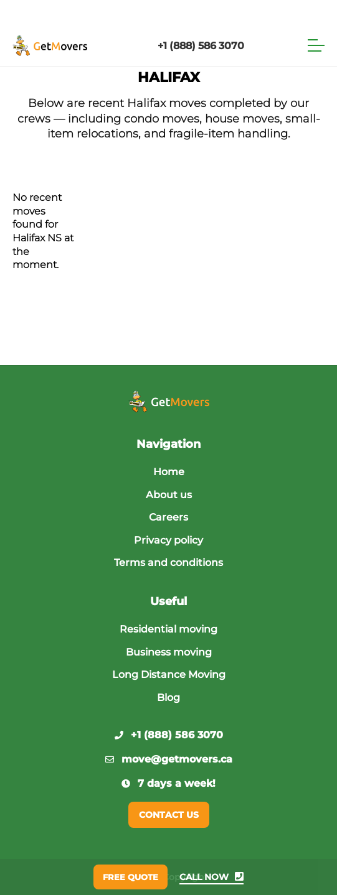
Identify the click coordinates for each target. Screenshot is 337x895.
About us (169, 495)
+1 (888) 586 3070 (201, 46)
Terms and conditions (168, 562)
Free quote (130, 877)
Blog (168, 697)
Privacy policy (168, 540)
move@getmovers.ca (168, 759)
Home (168, 472)
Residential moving (168, 629)
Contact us (169, 814)
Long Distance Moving (168, 674)
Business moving (169, 652)
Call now (211, 877)
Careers (168, 517)
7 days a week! (168, 783)
